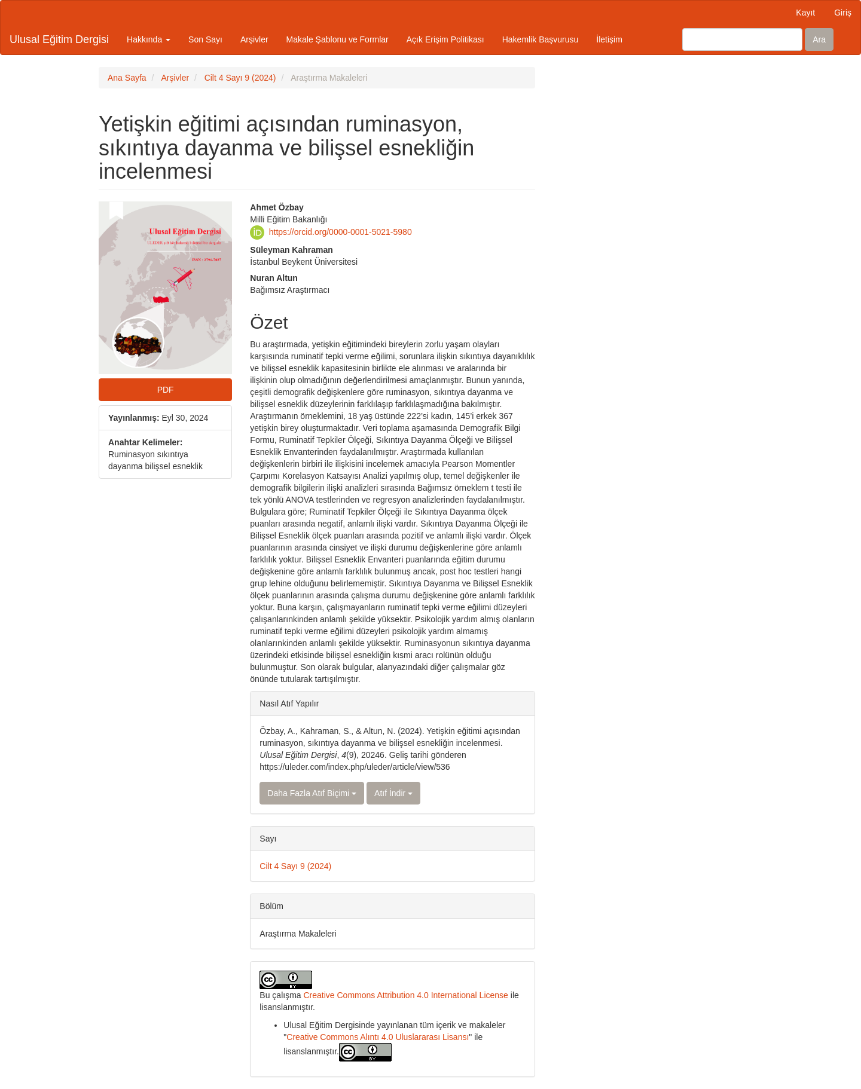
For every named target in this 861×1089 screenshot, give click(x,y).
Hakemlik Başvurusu (540, 39)
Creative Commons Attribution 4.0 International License (405, 995)
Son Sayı (205, 39)
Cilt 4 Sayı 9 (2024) (240, 77)
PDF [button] (165, 389)
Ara (819, 39)
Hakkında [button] (148, 39)
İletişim (609, 39)
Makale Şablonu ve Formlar (337, 39)
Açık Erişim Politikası (445, 39)
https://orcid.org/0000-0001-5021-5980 (340, 231)
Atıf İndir (393, 793)
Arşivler (254, 39)
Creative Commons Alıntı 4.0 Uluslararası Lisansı (377, 1037)
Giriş (842, 12)
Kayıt (805, 12)
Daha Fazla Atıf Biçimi (311, 793)
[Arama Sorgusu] (742, 39)
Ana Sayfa (127, 77)
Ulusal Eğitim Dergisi (59, 39)
